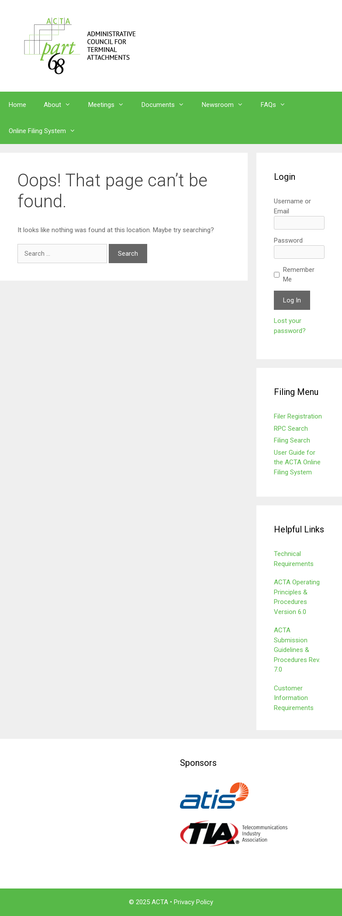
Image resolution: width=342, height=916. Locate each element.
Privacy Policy (193, 902)
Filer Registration (298, 416)
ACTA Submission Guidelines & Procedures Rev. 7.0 (297, 649)
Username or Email (292, 206)
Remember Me (298, 275)
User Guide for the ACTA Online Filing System (297, 462)
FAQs (277, 105)
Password (288, 240)
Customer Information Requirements (294, 698)
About (61, 105)
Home (17, 105)
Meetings (110, 105)
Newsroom (227, 105)
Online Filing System (46, 131)
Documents (167, 105)
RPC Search (291, 428)
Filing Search (292, 440)
